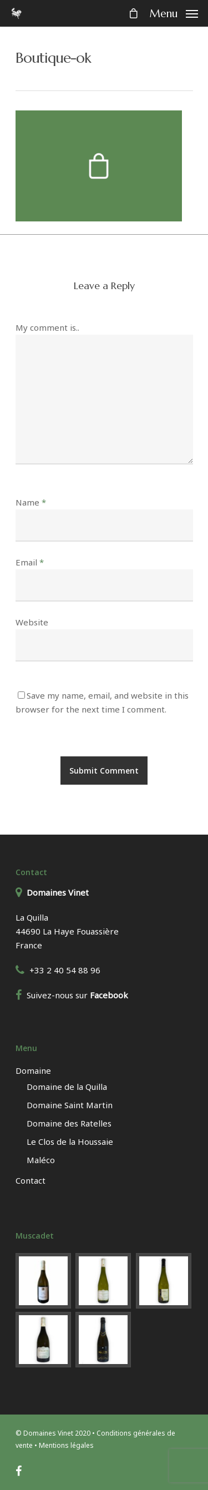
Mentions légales (66, 1445)
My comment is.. (47, 327)
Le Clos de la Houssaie (70, 1141)
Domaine (33, 1070)
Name (31, 502)
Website (32, 622)
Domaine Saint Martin (70, 1104)
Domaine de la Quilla (67, 1086)
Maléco (41, 1159)
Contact (30, 1180)
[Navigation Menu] (174, 12)
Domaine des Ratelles (69, 1123)
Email (30, 562)
